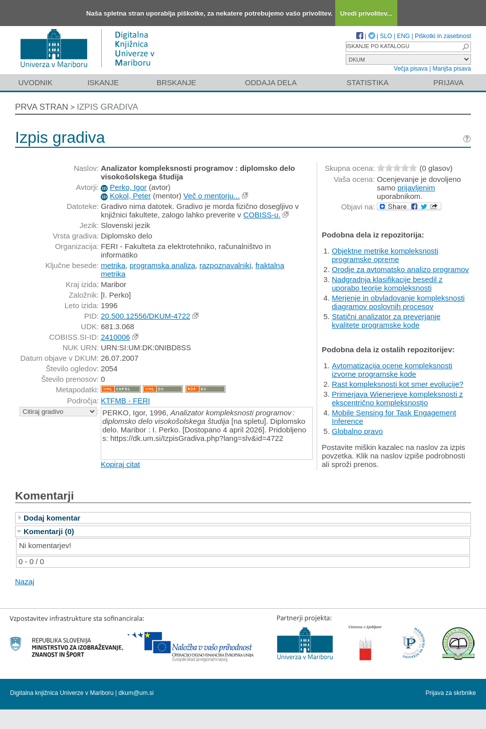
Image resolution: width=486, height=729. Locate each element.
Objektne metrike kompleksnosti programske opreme (385, 255)
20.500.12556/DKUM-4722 (145, 316)
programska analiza (162, 265)
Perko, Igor (128, 187)
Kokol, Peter (130, 195)
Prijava (448, 82)
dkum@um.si (136, 692)
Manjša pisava (451, 68)
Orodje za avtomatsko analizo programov (400, 269)
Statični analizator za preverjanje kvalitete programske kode (386, 320)
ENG (403, 36)
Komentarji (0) (49, 531)
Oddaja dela (271, 82)
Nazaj (24, 581)
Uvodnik (35, 82)
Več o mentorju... (211, 195)
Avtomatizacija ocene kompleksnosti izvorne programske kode (392, 369)
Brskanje (176, 82)
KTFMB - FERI (125, 400)
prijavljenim (416, 187)
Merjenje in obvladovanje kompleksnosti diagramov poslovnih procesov (398, 302)
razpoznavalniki (225, 265)
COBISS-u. (261, 214)
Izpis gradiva (107, 107)
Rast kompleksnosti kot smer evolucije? (397, 384)
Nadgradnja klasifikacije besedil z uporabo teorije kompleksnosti (387, 283)
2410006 (115, 337)
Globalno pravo (357, 431)
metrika (113, 265)
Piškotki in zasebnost (443, 36)
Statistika (368, 82)
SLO (386, 36)
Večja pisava (410, 68)
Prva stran (41, 107)
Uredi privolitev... (366, 13)
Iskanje (103, 82)
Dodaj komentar (52, 518)
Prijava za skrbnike (450, 692)
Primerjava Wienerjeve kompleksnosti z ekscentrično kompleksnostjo (397, 398)
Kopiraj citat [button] (120, 464)
